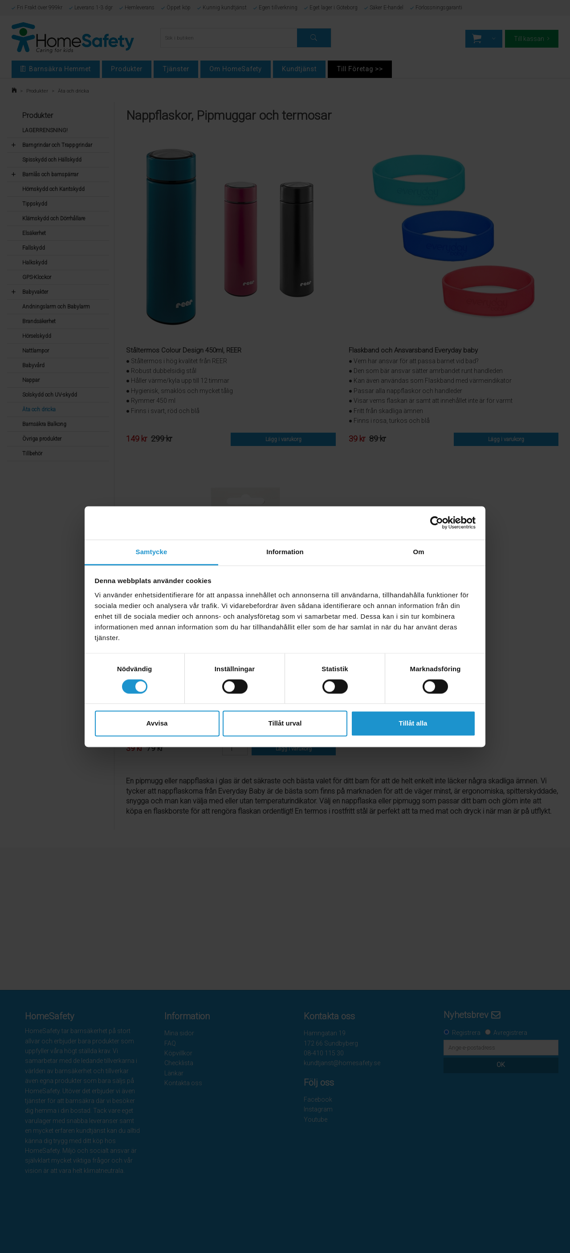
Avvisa (157, 723)
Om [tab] (418, 552)
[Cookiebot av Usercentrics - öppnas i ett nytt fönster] (437, 522)
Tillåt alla (413, 723)
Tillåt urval (285, 723)
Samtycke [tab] (151, 552)
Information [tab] (285, 552)
